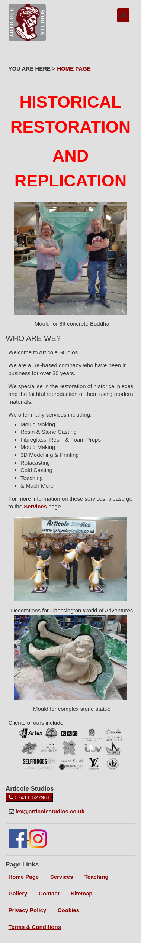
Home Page (24, 877)
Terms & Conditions (35, 927)
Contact (49, 893)
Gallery (18, 893)
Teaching (96, 877)
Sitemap (81, 893)
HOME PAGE (74, 68)
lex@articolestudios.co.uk (50, 811)
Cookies (68, 910)
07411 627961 (29, 797)
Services (35, 506)
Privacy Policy (28, 910)
